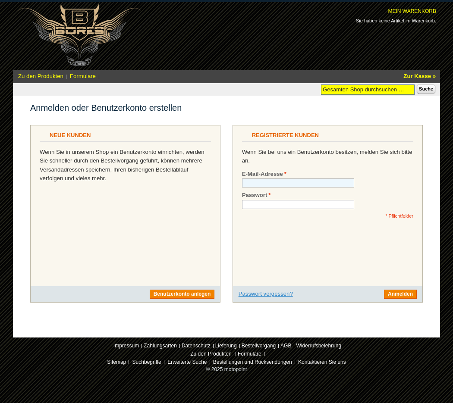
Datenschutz (196, 346)
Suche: (316, 89)
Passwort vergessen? (266, 294)
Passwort (254, 195)
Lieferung (226, 346)
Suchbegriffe (146, 362)
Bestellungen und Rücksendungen (252, 362)
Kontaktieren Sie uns (322, 362)
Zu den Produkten (40, 76)
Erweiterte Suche (187, 362)
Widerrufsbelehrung (318, 346)
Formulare (83, 76)
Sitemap (116, 362)
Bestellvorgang (259, 346)
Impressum (126, 346)
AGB (285, 346)
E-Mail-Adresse (262, 174)
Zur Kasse (417, 76)
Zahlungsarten (160, 346)
